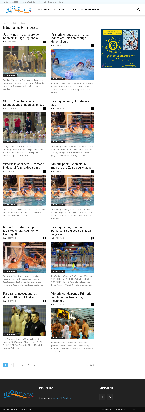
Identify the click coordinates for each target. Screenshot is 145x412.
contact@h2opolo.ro (62, 398)
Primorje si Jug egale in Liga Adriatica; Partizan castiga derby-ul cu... (70, 38)
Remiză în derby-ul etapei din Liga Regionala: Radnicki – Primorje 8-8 (22, 230)
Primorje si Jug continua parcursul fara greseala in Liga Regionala (71, 230)
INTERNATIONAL (89, 9)
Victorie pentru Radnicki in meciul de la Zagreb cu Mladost (72, 165)
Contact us (132, 409)
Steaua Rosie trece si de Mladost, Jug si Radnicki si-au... (24, 102)
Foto (104, 9)
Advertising (120, 409)
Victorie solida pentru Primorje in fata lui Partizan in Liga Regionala (71, 297)
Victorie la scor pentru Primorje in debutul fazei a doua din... (23, 165)
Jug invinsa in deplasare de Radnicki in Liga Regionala (21, 36)
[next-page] (34, 365)
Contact (62, 2)
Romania (44, 9)
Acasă (5, 23)
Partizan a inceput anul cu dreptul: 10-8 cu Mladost (20, 295)
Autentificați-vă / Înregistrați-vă (34, 2)
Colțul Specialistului (64, 9)
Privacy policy (107, 409)
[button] (138, 10)
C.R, (4, 42)
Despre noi (52, 2)
